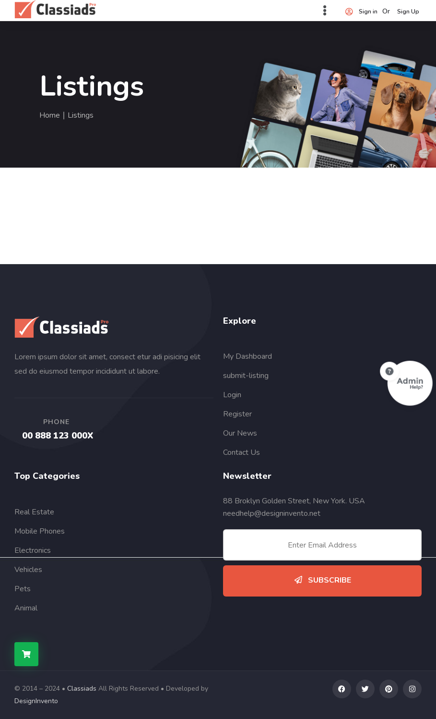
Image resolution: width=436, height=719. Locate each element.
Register (237, 414)
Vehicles (28, 569)
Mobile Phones (39, 531)
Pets (22, 589)
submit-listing (246, 375)
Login (232, 395)
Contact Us (241, 452)
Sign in (360, 11)
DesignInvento (36, 701)
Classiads (81, 688)
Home (49, 115)
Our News (240, 433)
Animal (25, 608)
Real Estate (34, 512)
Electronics (32, 550)
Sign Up (408, 11)
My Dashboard (247, 356)
